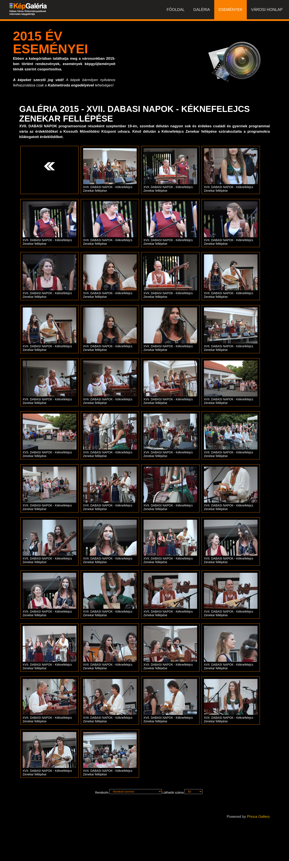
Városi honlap (267, 9)
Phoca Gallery (258, 817)
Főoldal (176, 9)
